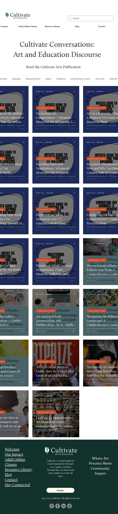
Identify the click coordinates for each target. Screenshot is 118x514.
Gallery (48, 78)
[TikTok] (69, 506)
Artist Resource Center (80, 78)
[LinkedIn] (63, 506)
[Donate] (60, 490)
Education (16, 78)
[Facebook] (57, 506)
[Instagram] (51, 506)
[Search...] (91, 18)
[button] (52, 26)
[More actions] (24, 91)
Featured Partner (33, 78)
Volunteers (61, 78)
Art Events (99, 78)
